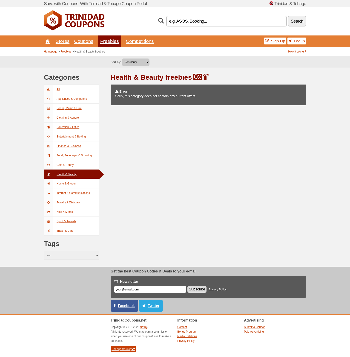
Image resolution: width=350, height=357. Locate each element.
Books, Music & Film (63, 108)
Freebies (109, 41)
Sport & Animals (60, 221)
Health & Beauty (60, 174)
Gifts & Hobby (59, 165)
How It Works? (297, 51)
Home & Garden (60, 183)
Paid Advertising (254, 331)
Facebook (126, 306)
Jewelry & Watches (62, 202)
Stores (62, 41)
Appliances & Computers (65, 98)
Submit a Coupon (254, 327)
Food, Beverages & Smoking (68, 155)
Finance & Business (62, 146)
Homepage (50, 51)
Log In (297, 41)
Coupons (83, 41)
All (52, 89)
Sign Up (275, 41)
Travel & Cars (58, 230)
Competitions (140, 41)
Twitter (153, 306)
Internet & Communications (67, 193)
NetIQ (143, 327)
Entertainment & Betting (65, 136)
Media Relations (187, 336)
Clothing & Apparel (61, 117)
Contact (182, 327)
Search (297, 21)
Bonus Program (186, 331)
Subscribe (197, 289)
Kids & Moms (58, 212)
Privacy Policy (218, 289)
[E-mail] (150, 289)
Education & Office (61, 127)
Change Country (123, 349)
